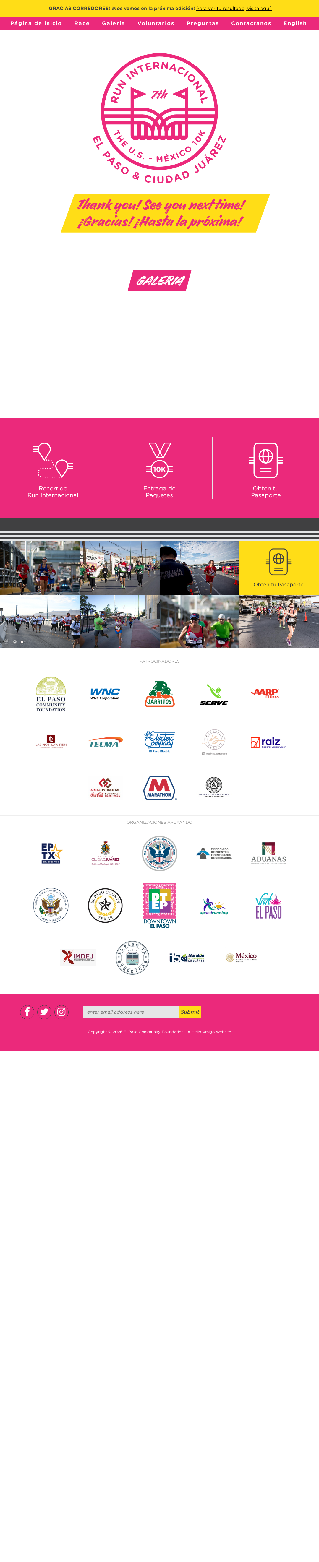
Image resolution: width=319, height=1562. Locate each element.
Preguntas (203, 23)
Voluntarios (155, 23)
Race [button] (82, 23)
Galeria (159, 281)
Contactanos (251, 23)
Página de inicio (36, 23)
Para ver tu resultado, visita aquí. (234, 8)
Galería (113, 23)
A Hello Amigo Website (209, 1032)
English (295, 23)
